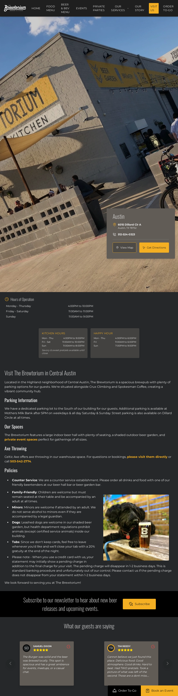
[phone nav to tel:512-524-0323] (124, 234)
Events (81, 8)
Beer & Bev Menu (65, 8)
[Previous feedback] (10, 663)
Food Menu (50, 8)
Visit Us (153, 8)
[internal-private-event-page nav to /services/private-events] (159, 690)
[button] (47, 663)
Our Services (120, 8)
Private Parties (99, 8)
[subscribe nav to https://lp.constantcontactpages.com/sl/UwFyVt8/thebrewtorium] (139, 604)
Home (36, 8)
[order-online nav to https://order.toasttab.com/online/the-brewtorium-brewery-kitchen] (124, 690)
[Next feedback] (167, 663)
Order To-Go (168, 8)
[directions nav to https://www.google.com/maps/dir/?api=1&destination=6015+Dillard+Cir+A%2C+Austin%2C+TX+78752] (154, 247)
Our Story (139, 8)
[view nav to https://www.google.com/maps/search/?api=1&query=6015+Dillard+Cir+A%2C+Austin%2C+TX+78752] (124, 247)
